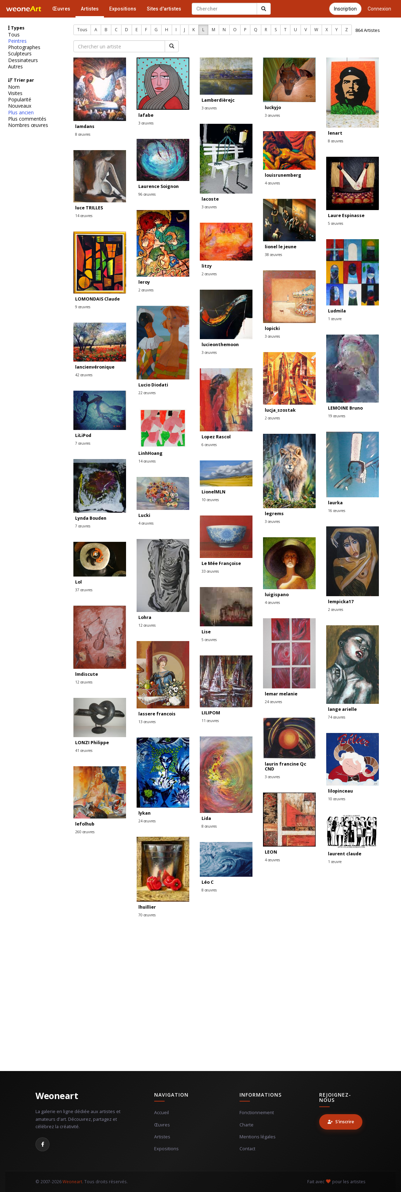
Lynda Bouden (90, 518)
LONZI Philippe (92, 743)
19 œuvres (336, 415)
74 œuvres (336, 717)
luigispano (277, 595)
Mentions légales (257, 1137)
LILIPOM (211, 713)
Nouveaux (19, 106)
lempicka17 (341, 602)
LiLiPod (83, 435)
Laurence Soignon (158, 186)
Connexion (379, 9)
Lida (206, 818)
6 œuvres (209, 444)
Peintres (17, 41)
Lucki (144, 515)
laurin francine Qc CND (285, 766)
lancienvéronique (94, 367)
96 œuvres (147, 194)
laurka (335, 503)
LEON (271, 852)
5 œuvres (335, 223)
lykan (144, 813)
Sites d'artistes (164, 9)
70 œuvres (147, 914)
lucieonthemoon (220, 345)
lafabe (145, 115)
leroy (144, 282)
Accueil (161, 1113)
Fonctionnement (256, 1113)
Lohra (144, 617)
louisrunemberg (283, 175)
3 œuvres (145, 123)
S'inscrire (341, 1122)
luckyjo (273, 107)
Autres (15, 66)
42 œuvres (83, 374)
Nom (14, 87)
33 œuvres (210, 571)
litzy (207, 266)
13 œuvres (147, 721)
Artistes (90, 9)
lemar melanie (281, 694)
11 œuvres (210, 720)
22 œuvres (147, 392)
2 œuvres (145, 290)
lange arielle (342, 709)
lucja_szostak (280, 410)
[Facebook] (42, 1144)
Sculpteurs (20, 53)
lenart (335, 133)
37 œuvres (83, 589)
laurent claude (344, 854)
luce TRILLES (89, 208)
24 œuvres (273, 701)
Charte (246, 1125)
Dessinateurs (23, 60)
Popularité (19, 99)
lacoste (210, 199)
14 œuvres (83, 215)
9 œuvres (82, 306)
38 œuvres (273, 254)
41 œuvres (83, 750)
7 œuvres (82, 443)
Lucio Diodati (153, 385)
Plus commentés (27, 119)
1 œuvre (335, 318)
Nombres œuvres (28, 125)
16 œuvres (336, 510)
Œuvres (61, 9)
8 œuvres (82, 134)
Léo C (207, 882)
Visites (15, 93)
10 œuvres (210, 499)
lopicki (272, 328)
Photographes (24, 47)
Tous (14, 35)
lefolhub (84, 824)
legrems (274, 514)
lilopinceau (340, 791)
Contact (247, 1149)
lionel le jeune (280, 247)
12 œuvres (147, 625)
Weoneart (56, 1096)
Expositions (122, 9)
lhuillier (147, 907)
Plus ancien (21, 112)
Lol (78, 582)
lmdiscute (86, 674)
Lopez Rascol (216, 437)
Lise (206, 632)
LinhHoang (150, 453)
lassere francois (157, 714)
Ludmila (337, 311)
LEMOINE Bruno (345, 408)
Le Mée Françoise (221, 563)
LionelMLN (213, 492)
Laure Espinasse (346, 215)
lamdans (84, 126)
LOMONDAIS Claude (97, 299)
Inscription (345, 9)
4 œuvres (272, 183)
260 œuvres (84, 831)
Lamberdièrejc (218, 100)
